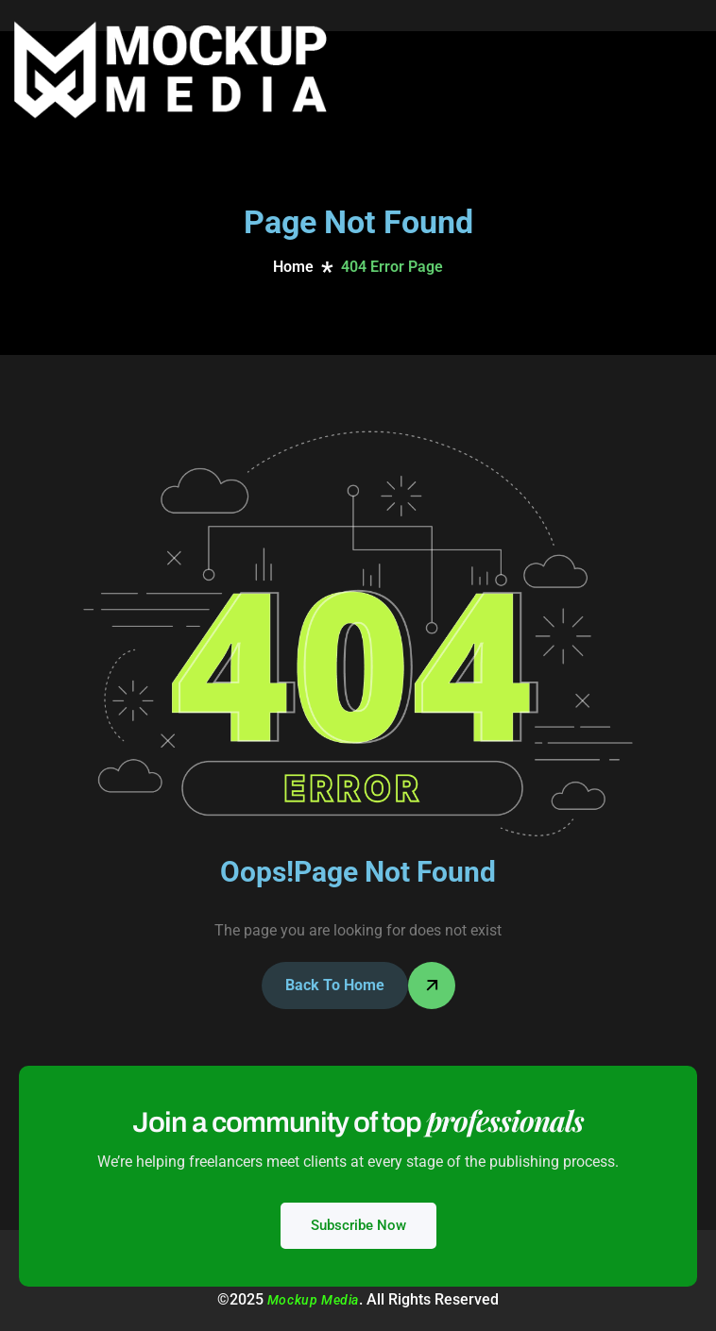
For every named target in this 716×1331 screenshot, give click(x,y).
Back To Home (334, 985)
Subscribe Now (358, 1225)
